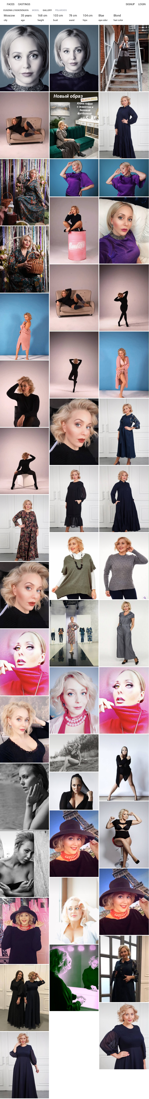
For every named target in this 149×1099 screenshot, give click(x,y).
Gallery (47, 10)
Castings (24, 4)
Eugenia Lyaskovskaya (16, 10)
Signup (130, 4)
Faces (11, 4)
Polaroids (61, 10)
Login (142, 4)
